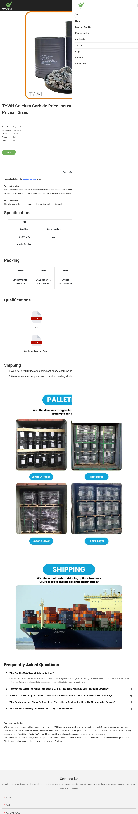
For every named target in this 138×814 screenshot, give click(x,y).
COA (100, 327)
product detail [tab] (69, 172)
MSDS (36, 327)
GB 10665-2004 (100, 351)
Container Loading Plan (35, 351)
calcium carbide (29, 179)
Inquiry (9, 152)
